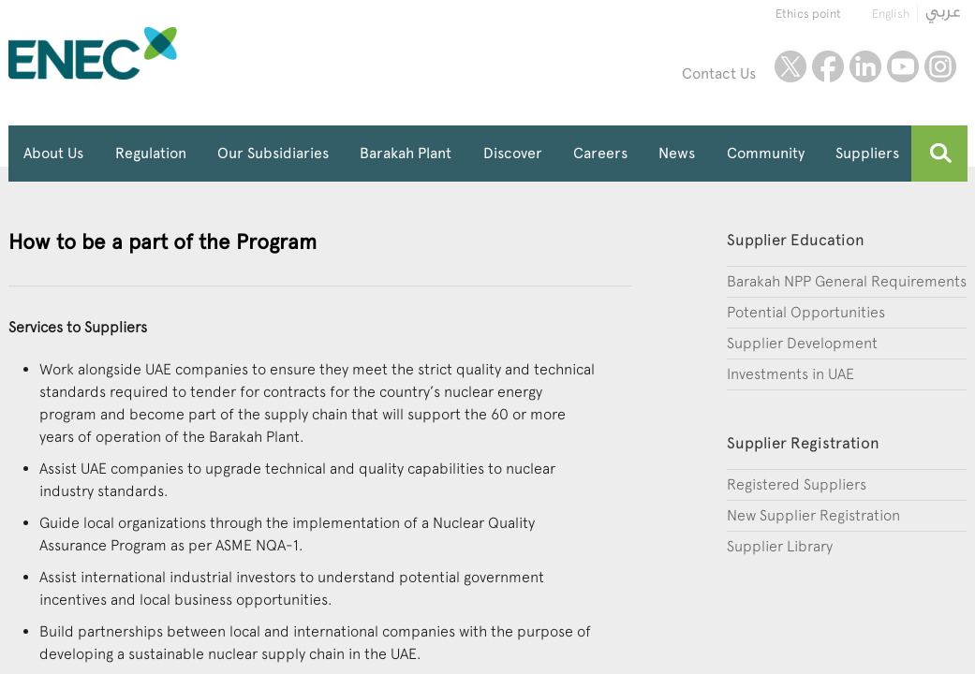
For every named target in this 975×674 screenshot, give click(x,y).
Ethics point (808, 14)
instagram (940, 66)
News (676, 153)
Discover (512, 153)
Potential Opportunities (806, 312)
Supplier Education (795, 239)
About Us (53, 153)
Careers (600, 153)
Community (766, 153)
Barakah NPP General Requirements (847, 281)
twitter (790, 66)
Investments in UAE (790, 374)
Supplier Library (780, 546)
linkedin (865, 66)
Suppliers (867, 153)
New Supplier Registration (813, 515)
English (890, 14)
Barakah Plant (405, 153)
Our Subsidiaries (273, 153)
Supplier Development (802, 343)
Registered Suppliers (796, 484)
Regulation (150, 153)
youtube (903, 66)
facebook (828, 66)
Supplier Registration (803, 442)
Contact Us (719, 73)
